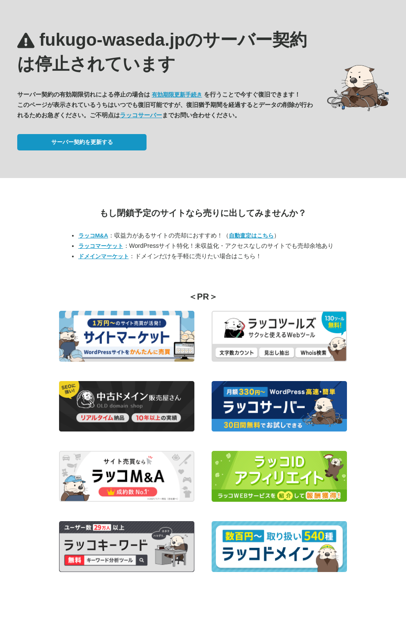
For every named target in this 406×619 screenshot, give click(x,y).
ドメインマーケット (103, 256)
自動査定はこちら (251, 235)
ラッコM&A (93, 235)
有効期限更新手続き (177, 94)
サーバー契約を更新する (82, 142)
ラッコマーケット (100, 246)
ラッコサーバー (141, 115)
